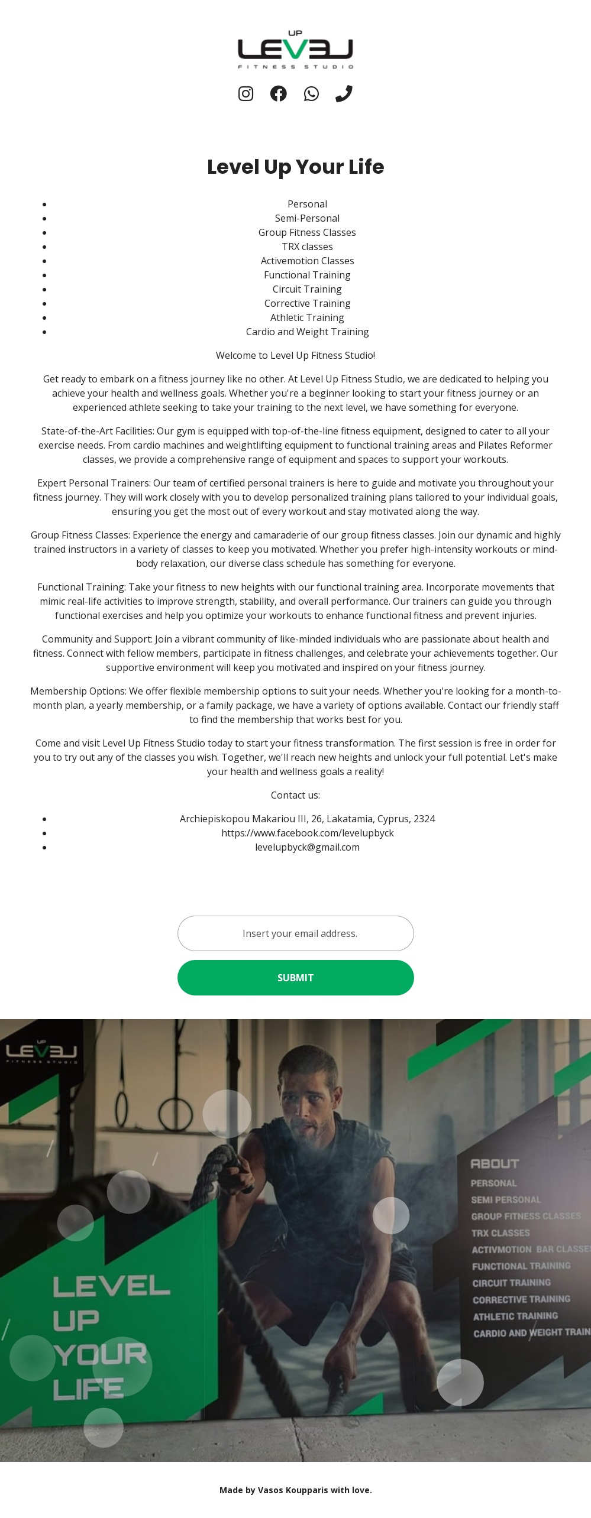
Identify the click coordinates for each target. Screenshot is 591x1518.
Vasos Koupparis (293, 1490)
